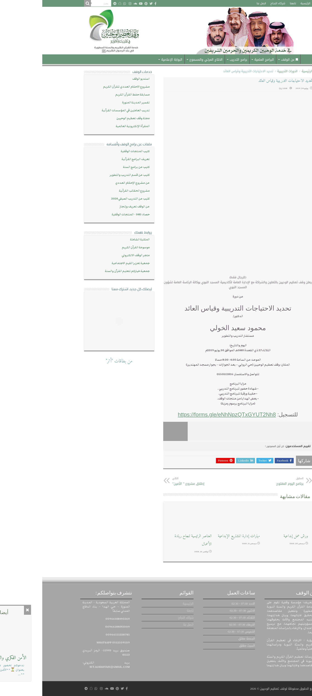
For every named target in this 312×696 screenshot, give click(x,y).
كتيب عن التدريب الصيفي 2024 (88, 199)
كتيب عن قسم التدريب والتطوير (87, 175)
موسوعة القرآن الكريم (93, 247)
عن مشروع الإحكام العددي (90, 183)
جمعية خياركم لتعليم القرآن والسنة (85, 271)
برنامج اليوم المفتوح (238, 481)
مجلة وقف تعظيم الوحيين (90, 118)
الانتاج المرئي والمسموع (163, 60)
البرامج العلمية (222, 60)
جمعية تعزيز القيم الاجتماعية (88, 263)
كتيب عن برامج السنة (94, 167)
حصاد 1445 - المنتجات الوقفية (88, 214)
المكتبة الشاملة (97, 239)
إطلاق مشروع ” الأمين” (153, 481)
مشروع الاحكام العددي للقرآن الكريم (84, 87)
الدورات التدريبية (245, 71)
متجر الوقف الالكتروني (93, 255)
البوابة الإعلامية (129, 60)
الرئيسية (263, 3)
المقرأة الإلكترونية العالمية (90, 126)
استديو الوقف (98, 79)
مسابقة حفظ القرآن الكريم (90, 95)
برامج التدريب (196, 60)
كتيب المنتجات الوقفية (92, 151)
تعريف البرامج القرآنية (93, 159)
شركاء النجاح (235, 3)
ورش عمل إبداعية (253, 536)
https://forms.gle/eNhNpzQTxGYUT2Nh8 (185, 414)
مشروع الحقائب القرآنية (92, 191)
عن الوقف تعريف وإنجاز (92, 206)
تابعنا (251, 3)
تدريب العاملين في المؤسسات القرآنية (83, 110)
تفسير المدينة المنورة (93, 102)
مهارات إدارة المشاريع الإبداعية (196, 536)
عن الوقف (247, 60)
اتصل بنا (219, 3)
